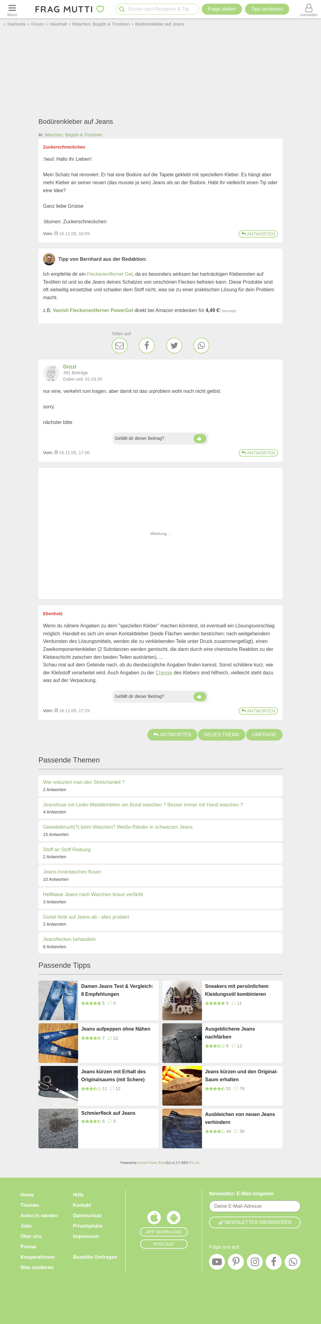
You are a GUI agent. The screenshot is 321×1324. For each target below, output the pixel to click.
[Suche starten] (121, 9)
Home (27, 1194)
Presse (28, 1246)
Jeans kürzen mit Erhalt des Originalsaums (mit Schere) (113, 1075)
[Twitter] (174, 345)
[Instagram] (255, 1263)
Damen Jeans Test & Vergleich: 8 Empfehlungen (117, 990)
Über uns (30, 1236)
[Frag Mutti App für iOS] (154, 1219)
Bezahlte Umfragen (95, 1257)
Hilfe (78, 1194)
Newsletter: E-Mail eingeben (241, 1193)
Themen (29, 1205)
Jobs (26, 1226)
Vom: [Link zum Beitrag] (48, 233)
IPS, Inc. (194, 1162)
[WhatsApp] (201, 345)
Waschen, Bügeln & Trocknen (73, 134)
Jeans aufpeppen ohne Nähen (115, 1029)
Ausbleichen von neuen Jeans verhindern (240, 1118)
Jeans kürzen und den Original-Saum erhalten (241, 1075)
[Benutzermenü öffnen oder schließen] (309, 9)
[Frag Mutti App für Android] (173, 1219)
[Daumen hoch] (199, 438)
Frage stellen (222, 9)
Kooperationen (37, 1257)
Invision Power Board (152, 1162)
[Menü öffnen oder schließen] (12, 9)
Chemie (164, 672)
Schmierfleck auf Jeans (108, 1113)
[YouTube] (217, 1263)
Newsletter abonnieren (254, 1222)
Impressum (86, 1236)
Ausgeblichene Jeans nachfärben (230, 1032)
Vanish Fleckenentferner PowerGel (93, 310)
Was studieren (37, 1267)
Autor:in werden (39, 1215)
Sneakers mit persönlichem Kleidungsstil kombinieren (237, 990)
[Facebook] (147, 345)
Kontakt (82, 1205)
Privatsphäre (88, 1226)
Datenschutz (87, 1215)
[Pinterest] (236, 1263)
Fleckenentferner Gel (109, 274)
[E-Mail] (120, 345)
